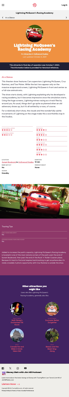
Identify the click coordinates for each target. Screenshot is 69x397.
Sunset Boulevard (9, 162)
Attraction (28, 54)
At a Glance (10, 18)
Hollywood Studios (41, 54)
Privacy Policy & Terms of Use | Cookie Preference (18, 390)
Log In (64, 5)
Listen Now (11, 384)
